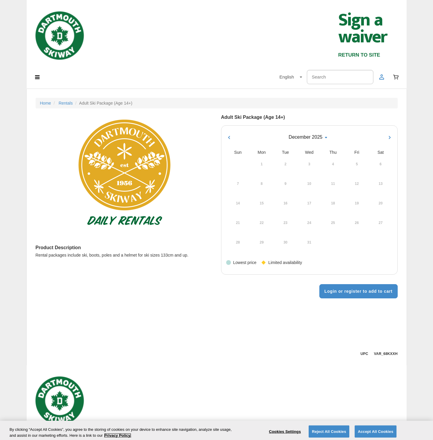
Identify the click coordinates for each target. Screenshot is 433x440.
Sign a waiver (362, 28)
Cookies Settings (285, 433)
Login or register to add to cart (358, 291)
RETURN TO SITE (359, 55)
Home (45, 103)
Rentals (65, 103)
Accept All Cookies (376, 433)
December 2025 (309, 137)
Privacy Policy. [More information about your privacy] (117, 437)
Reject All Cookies (329, 433)
